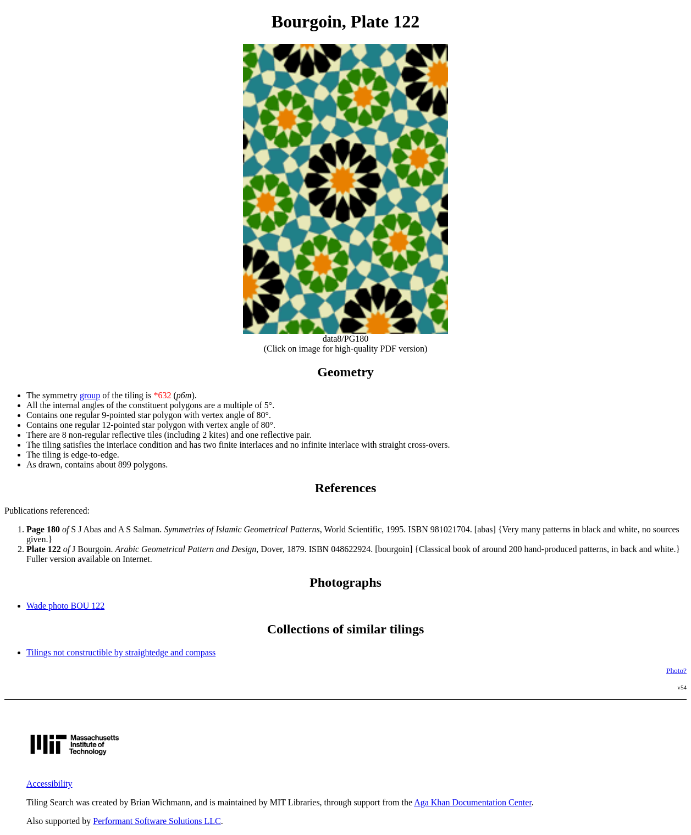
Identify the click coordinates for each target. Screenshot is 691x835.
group (90, 395)
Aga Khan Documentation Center (473, 802)
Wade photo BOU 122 (65, 605)
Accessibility (49, 783)
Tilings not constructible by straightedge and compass (120, 652)
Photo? (676, 670)
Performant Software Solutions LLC (156, 821)
